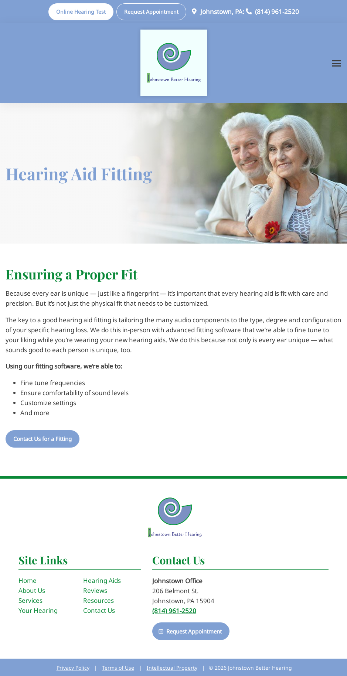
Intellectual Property (172, 667)
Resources (98, 600)
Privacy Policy (73, 667)
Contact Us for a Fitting (42, 438)
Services (30, 600)
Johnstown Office (177, 581)
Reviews (95, 590)
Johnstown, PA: (217, 11)
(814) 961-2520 (271, 11)
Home (27, 580)
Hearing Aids (102, 580)
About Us (31, 590)
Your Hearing (38, 610)
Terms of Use (118, 667)
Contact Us (99, 610)
